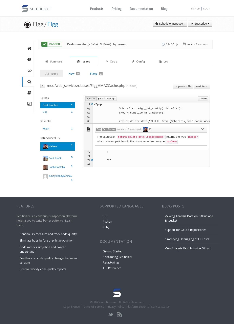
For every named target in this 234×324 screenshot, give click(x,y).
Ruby (106, 227)
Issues (91, 98)
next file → (202, 86)
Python (107, 221)
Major (58, 128)
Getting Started (113, 251)
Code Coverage (106, 98)
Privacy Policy (115, 306)
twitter (110, 314)
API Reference (112, 268)
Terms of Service (93, 306)
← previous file (183, 86)
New (74, 73)
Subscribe (200, 23)
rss (119, 314)
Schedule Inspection (169, 23)
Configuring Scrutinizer (117, 257)
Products (97, 8)
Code (203, 98)
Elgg (52, 24)
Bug (58, 111)
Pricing (117, 8)
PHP (105, 216)
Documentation (141, 8)
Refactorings (111, 262)
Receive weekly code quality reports (43, 269)
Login (206, 8)
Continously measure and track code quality (48, 234)
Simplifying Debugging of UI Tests (187, 239)
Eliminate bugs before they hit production (46, 240)
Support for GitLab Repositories (185, 230)
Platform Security (137, 306)
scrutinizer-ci (109, 302)
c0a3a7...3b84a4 (99, 44)
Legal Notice (71, 306)
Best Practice (58, 105)
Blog (164, 8)
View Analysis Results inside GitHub (188, 248)
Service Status (160, 306)
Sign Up (195, 8)
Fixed (96, 73)
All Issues (51, 73)
